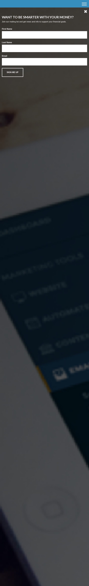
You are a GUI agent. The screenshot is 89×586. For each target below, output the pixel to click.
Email (4, 56)
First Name (7, 29)
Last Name (7, 42)
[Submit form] (12, 72)
